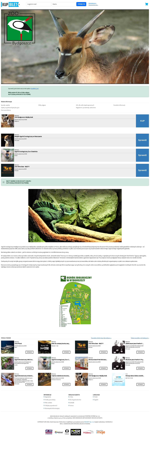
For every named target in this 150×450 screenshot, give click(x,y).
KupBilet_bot (35, 88)
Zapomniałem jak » (93, 5)
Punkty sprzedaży (50, 400)
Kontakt (71, 402)
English (96, 400)
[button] (18, 105)
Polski (96, 397)
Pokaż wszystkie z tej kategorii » (140, 338)
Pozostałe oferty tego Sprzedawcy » (101, 338)
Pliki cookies (48, 402)
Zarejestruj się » (92, 3)
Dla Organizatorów (75, 400)
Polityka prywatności (51, 405)
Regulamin (48, 397)
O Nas (71, 397)
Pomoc (71, 405)
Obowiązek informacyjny (52, 408)
